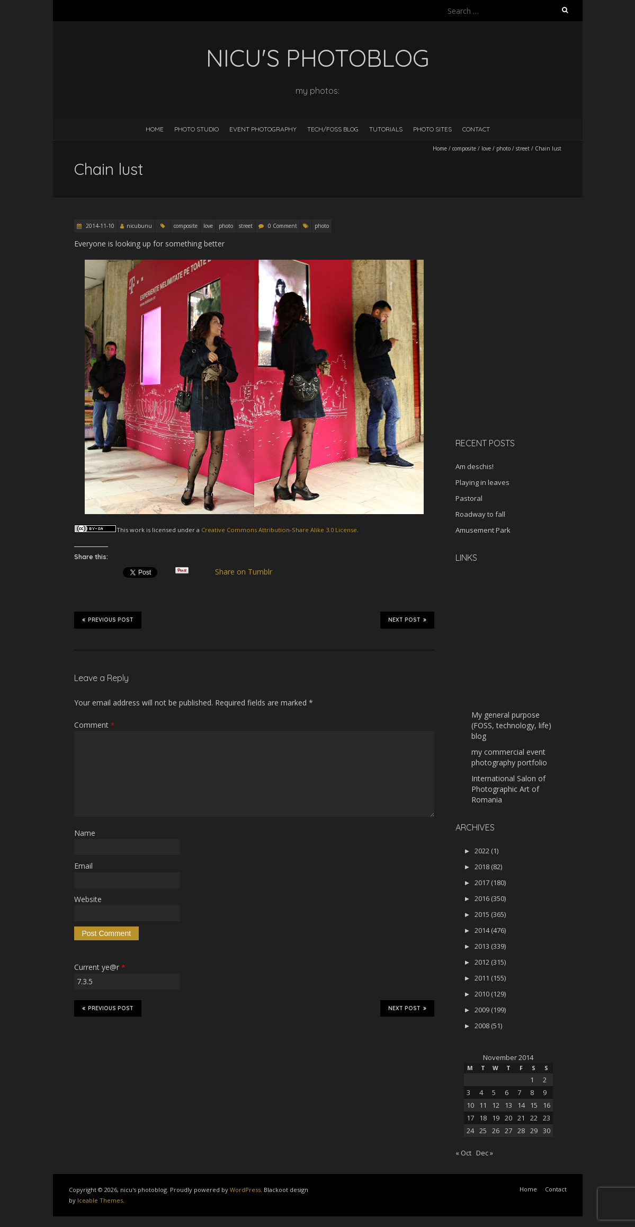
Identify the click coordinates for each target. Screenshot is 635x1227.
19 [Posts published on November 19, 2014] (495, 1118)
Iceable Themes (100, 1200)
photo (503, 148)
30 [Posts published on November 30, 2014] (546, 1130)
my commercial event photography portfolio (509, 757)
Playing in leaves (482, 482)
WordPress (245, 1190)
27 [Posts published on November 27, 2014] (508, 1130)
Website (88, 899)
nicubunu (139, 225)
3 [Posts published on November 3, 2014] (468, 1092)
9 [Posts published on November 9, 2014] (545, 1092)
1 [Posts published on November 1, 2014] (532, 1079)
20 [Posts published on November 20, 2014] (508, 1118)
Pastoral (468, 498)
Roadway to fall (480, 514)
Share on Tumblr (247, 572)
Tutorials (386, 129)
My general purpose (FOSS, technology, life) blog (511, 725)
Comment (94, 725)
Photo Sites (432, 129)
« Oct (463, 1153)
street (523, 148)
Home (155, 129)
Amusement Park (483, 530)
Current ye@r (99, 967)
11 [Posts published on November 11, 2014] (483, 1105)
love (486, 148)
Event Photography (263, 129)
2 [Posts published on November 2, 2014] (545, 1079)
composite (464, 148)
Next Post (407, 619)
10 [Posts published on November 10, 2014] (470, 1105)
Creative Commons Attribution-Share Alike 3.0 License (279, 530)
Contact (476, 129)
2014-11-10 (99, 225)
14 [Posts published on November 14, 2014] (521, 1105)
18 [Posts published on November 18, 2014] (483, 1118)
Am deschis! (474, 466)
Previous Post (107, 619)
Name (84, 833)
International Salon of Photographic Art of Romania (508, 789)
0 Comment (282, 225)
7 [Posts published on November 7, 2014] (519, 1092)
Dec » (484, 1153)
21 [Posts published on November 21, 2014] (521, 1118)
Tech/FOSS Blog (333, 129)
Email (83, 866)
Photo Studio (196, 129)
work (137, 530)
